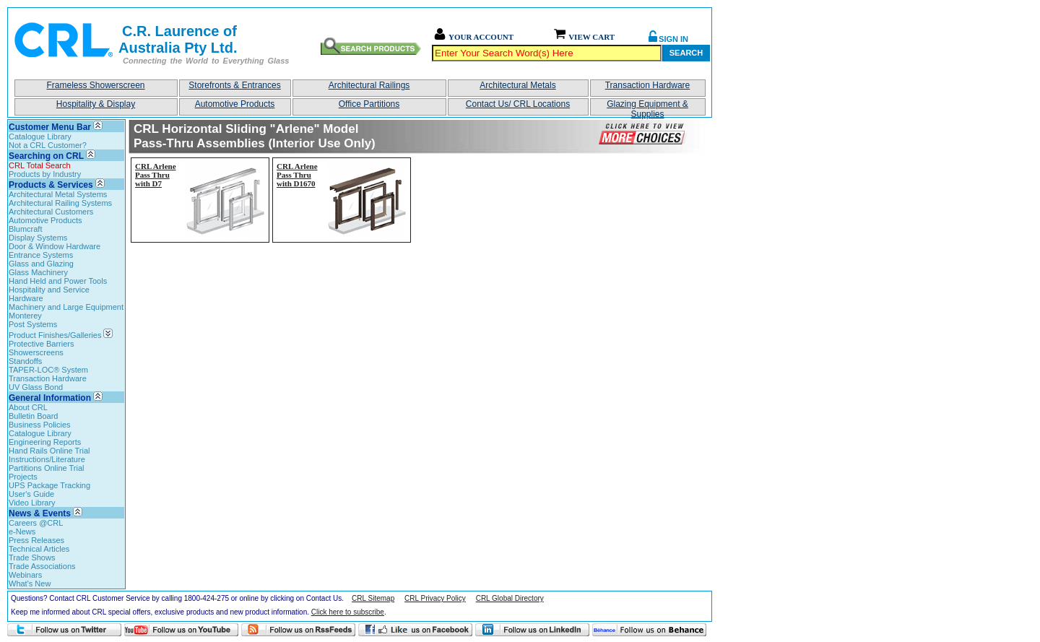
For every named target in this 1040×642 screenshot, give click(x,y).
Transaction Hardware (647, 85)
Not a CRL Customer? (48, 145)
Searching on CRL (46, 156)
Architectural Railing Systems (60, 203)
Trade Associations (42, 566)
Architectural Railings (369, 85)
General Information (50, 398)
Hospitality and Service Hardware (49, 294)
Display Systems (38, 237)
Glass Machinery (38, 272)
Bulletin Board (33, 416)
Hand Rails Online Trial (49, 450)
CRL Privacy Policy (435, 598)
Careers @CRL (36, 523)
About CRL (28, 407)
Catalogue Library (40, 136)
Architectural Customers (51, 211)
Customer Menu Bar (50, 127)
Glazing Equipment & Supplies (647, 107)
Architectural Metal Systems (58, 194)
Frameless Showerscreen (95, 85)
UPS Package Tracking (49, 485)
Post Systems (33, 324)
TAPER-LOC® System (48, 369)
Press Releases (36, 540)
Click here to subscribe (347, 612)
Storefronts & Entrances (234, 85)
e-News (22, 531)
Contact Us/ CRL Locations (518, 104)
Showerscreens (36, 352)
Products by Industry (45, 174)
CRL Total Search (40, 165)
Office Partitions (369, 104)
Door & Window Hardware (54, 246)
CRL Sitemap (373, 598)
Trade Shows (32, 557)
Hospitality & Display (95, 104)
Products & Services (51, 185)
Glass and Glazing (41, 263)
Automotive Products (235, 104)
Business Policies (40, 424)
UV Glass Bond (36, 387)
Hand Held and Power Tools (58, 281)
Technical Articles (39, 549)
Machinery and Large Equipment (66, 307)
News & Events (40, 513)
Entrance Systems (41, 255)
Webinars (25, 575)
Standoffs (25, 361)
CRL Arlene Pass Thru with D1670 (297, 175)
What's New (30, 583)
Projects (23, 476)
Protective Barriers (41, 343)
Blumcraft (25, 229)
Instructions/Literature (47, 459)
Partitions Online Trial (46, 468)
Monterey (25, 315)
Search (686, 52)
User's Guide (31, 494)
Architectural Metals (517, 85)
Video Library (32, 502)
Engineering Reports (45, 442)
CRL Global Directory (510, 598)
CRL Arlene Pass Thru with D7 (155, 175)
